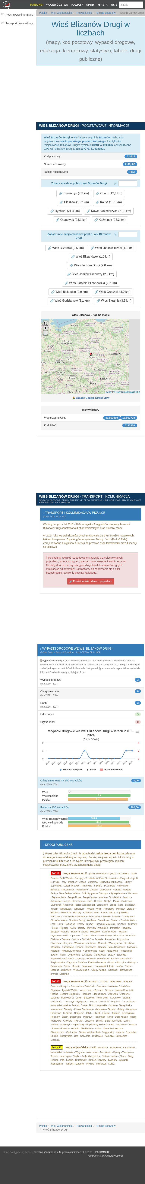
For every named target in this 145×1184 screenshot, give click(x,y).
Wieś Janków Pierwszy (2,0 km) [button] (90, 274)
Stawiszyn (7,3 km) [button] (74, 193)
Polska (43, 12)
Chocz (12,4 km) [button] (109, 193)
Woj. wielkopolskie (61, 12)
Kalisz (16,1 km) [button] (109, 202)
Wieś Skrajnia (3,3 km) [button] (113, 300)
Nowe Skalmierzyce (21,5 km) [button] (109, 211)
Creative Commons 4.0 (47, 1152)
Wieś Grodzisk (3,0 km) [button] (113, 292)
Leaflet (108, 392)
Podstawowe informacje (19, 14)
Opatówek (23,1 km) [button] (71, 220)
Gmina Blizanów (105, 12)
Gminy (90, 4)
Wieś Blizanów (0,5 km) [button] (66, 248)
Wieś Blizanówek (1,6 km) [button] (90, 256)
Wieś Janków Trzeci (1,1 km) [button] (112, 248)
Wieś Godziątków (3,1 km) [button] (70, 300)
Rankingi (36, 4)
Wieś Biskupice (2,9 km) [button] (69, 292)
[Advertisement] (19, 50)
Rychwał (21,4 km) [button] (65, 211)
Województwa (57, 4)
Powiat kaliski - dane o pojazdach (90, 581)
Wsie (114, 4)
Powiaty (77, 4)
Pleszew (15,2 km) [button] (74, 202)
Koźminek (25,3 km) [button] (110, 220)
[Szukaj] (131, 5)
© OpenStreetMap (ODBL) (126, 392)
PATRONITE (102, 1152)
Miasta (103, 4)
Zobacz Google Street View (92, 397)
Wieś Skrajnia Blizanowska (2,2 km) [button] (91, 283)
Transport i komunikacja (19, 23)
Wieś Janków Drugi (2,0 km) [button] (91, 265)
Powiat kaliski (84, 12)
